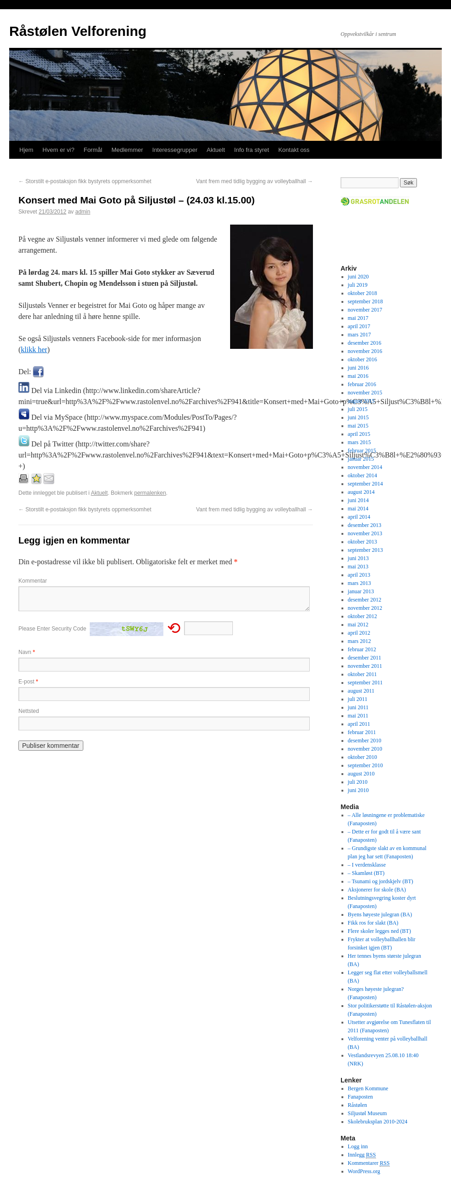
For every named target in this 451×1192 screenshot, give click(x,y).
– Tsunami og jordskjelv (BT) (380, 881)
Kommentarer (369, 1163)
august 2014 (361, 492)
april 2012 (359, 633)
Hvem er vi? (58, 149)
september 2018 (365, 301)
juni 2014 (358, 500)
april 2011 (359, 724)
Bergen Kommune (368, 1088)
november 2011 (365, 666)
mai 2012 (358, 624)
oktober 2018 (362, 293)
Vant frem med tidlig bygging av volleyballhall (254, 181)
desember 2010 (365, 740)
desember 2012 (365, 599)
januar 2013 (361, 591)
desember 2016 (365, 343)
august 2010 (361, 773)
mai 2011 (358, 715)
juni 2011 (358, 707)
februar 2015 (362, 450)
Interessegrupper (174, 149)
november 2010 (365, 749)
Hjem (26, 149)
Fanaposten (360, 1097)
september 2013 (365, 550)
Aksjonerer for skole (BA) (377, 889)
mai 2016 (358, 376)
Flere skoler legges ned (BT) (379, 931)
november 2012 (365, 608)
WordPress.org (364, 1171)
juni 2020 (358, 276)
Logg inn (358, 1146)
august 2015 (361, 401)
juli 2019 (358, 285)
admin (82, 211)
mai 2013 (358, 566)
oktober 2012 (362, 616)
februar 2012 (362, 649)
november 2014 (365, 467)
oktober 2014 (362, 475)
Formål (93, 149)
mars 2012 (359, 641)
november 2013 (365, 533)
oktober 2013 (362, 541)
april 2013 (359, 575)
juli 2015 (358, 409)
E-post (28, 681)
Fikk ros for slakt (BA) (373, 923)
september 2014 (365, 483)
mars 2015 (359, 442)
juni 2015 (358, 417)
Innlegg (362, 1154)
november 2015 (365, 392)
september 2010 (365, 765)
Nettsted (28, 711)
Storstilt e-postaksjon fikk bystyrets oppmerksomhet (84, 181)
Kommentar (32, 581)
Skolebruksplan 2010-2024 (378, 1121)
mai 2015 (358, 425)
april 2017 (359, 326)
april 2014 (359, 517)
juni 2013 (358, 558)
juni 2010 (358, 790)
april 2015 (359, 434)
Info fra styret (251, 149)
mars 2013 (359, 583)
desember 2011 (365, 657)
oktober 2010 (362, 757)
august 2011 (361, 691)
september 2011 (365, 682)
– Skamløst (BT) (366, 873)
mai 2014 (358, 508)
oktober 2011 (362, 674)
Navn (26, 652)
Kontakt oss (294, 149)
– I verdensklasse (367, 865)
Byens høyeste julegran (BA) (380, 914)
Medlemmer (127, 149)
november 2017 (365, 310)
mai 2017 (358, 318)
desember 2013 (365, 525)
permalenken (150, 493)
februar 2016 (362, 384)
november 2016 (365, 351)
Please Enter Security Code (52, 628)
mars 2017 (359, 334)
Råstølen (357, 1105)
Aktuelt (216, 149)
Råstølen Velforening (77, 31)
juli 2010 (358, 782)
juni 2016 (358, 368)
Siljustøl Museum (367, 1113)
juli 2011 (358, 699)
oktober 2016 (362, 359)
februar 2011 (362, 732)
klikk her (34, 349)
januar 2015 (361, 459)
